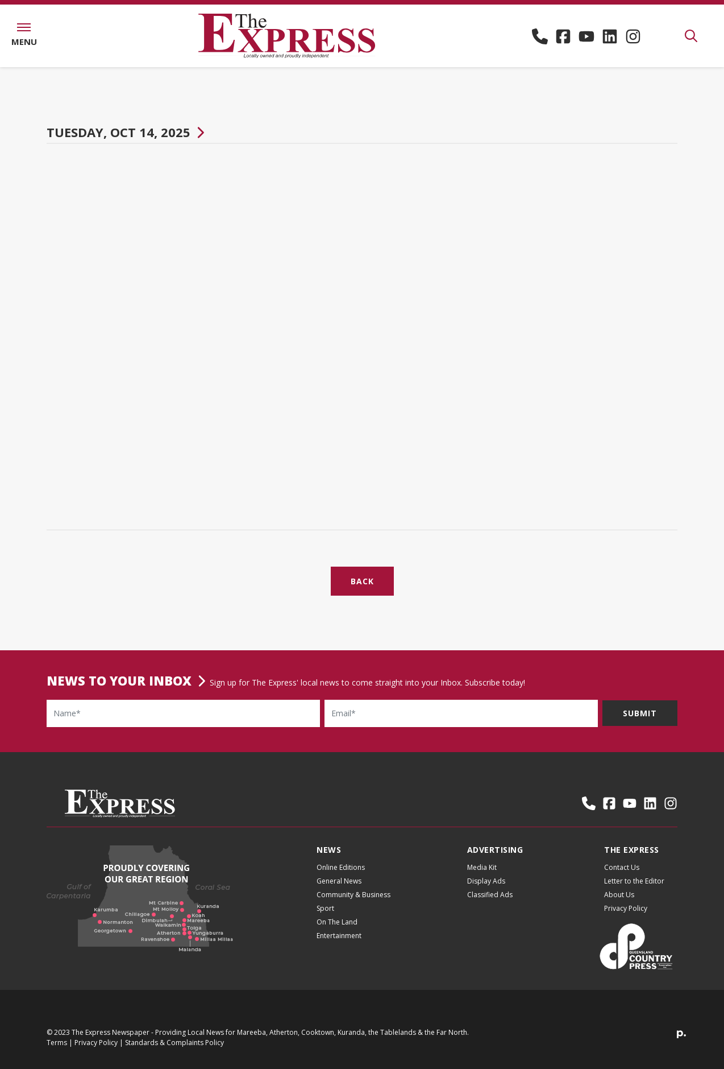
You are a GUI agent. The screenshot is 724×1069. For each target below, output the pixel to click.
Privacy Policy (625, 918)
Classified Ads (490, 904)
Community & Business (353, 904)
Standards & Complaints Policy (174, 1052)
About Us (619, 904)
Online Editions (341, 877)
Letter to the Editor (634, 890)
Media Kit (482, 877)
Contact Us (621, 877)
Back (362, 590)
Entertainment (339, 945)
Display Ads (486, 890)
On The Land (337, 931)
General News (339, 890)
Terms (57, 1052)
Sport (325, 918)
